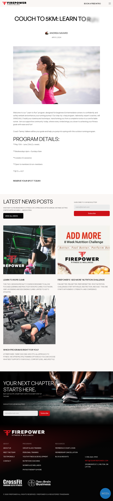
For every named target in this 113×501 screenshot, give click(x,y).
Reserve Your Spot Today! (26, 182)
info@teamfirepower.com (96, 461)
